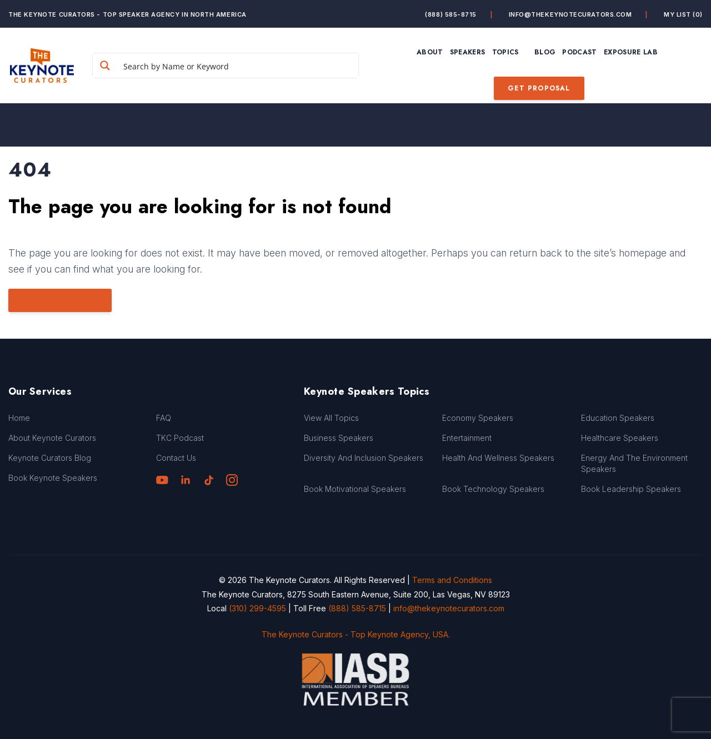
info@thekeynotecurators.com (570, 14)
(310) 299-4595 (257, 608)
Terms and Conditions (452, 580)
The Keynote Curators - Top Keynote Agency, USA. (356, 634)
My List (683, 14)
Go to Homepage (60, 300)
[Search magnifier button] (105, 65)
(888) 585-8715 (451, 14)
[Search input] (238, 65)
